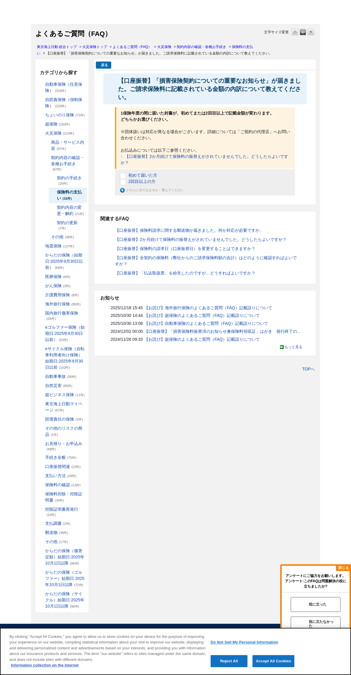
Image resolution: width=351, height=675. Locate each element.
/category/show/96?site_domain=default (41, 133)
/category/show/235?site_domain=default (47, 158)
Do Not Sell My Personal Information (244, 642)
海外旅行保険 (63, 304)
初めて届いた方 (142, 175)
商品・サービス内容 (67, 145)
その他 (62, 236)
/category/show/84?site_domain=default (41, 255)
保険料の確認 (63, 484)
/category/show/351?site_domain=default (41, 509)
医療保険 (57, 276)
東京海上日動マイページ (63, 406)
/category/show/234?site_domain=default (47, 142)
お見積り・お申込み (63, 446)
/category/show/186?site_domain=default (41, 115)
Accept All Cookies (273, 661)
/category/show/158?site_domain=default (41, 286)
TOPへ (308, 369)
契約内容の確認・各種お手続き (201, 47)
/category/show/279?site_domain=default (41, 327)
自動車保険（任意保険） (63, 87)
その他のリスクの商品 (63, 431)
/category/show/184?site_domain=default (41, 84)
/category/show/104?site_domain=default (41, 124)
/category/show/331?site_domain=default (41, 395)
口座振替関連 (63, 466)
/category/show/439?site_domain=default (41, 404)
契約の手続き (69, 180)
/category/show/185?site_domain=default (41, 100)
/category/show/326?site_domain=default (41, 376)
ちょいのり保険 (65, 115)
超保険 (57, 124)
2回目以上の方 (141, 181)
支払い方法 (60, 475)
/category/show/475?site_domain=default (41, 572)
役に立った (318, 604)
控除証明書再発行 (61, 512)
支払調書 (57, 523)
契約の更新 (67, 225)
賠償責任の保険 (64, 419)
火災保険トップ (94, 47)
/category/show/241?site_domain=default (47, 237)
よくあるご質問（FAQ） (132, 47)
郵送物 (56, 532)
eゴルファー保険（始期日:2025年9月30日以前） (65, 333)
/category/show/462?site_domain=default (41, 551)
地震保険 (59, 246)
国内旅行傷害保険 (61, 315)
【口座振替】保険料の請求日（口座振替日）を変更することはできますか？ (185, 248)
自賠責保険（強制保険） (63, 102)
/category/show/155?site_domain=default (41, 277)
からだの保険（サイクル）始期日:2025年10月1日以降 (64, 599)
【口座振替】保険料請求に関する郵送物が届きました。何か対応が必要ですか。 (189, 230)
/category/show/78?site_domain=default (41, 313)
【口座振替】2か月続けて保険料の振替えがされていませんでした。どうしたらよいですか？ (201, 239)
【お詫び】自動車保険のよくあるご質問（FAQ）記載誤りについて (206, 323)
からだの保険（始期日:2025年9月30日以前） (64, 261)
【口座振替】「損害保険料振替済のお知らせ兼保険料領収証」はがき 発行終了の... (222, 331)
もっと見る (293, 347)
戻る (104, 65)
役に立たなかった (321, 624)
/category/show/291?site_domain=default (41, 349)
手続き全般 (60, 457)
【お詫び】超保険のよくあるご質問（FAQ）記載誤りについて (202, 315)
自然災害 (58, 385)
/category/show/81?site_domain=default (41, 304)
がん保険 (57, 285)
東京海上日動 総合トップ (57, 47)
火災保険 (164, 47)
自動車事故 (60, 376)
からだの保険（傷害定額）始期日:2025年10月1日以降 (64, 556)
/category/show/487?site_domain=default (41, 594)
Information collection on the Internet (45, 665)
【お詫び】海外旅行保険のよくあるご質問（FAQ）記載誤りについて (208, 307)
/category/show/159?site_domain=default (41, 386)
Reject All (229, 661)
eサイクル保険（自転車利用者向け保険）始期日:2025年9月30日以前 (65, 358)
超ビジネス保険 (65, 394)
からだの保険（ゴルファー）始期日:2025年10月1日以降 (64, 578)
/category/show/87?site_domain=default (41, 246)
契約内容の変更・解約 (70, 210)
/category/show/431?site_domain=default (41, 295)
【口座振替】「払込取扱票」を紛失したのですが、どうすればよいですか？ (185, 273)
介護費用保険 (62, 294)
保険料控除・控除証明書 (63, 497)
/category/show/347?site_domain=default (41, 494)
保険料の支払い (69, 195)
